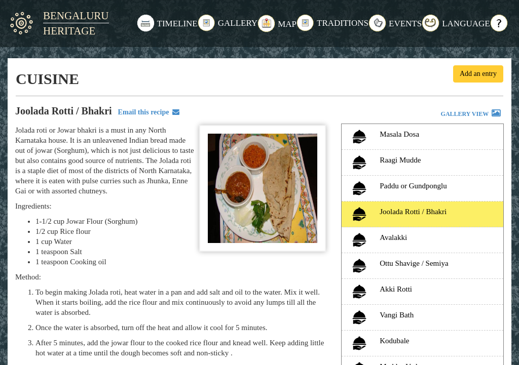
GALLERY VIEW (471, 114)
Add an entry (478, 73)
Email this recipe (147, 112)
